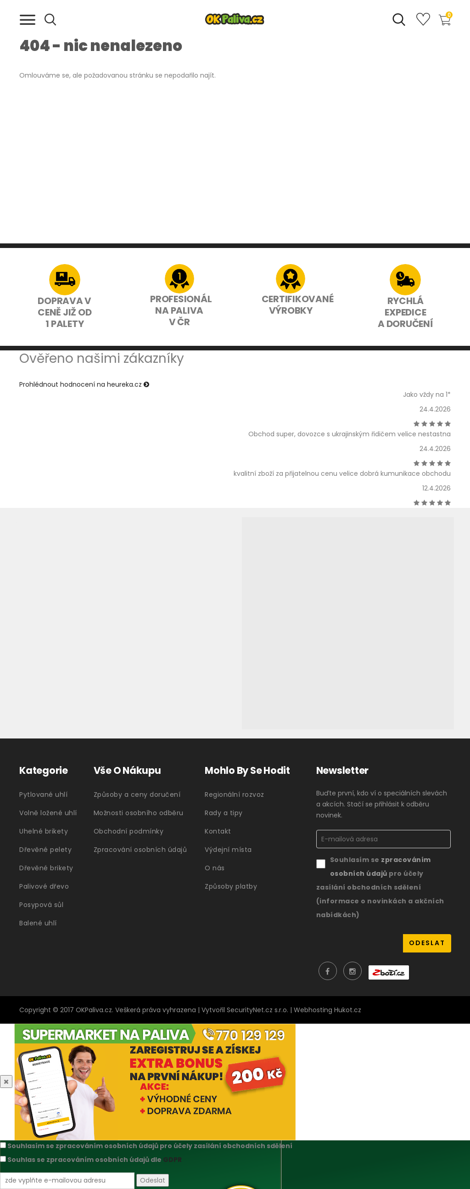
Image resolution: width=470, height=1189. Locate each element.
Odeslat (152, 1180)
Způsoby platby (231, 886)
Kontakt (218, 831)
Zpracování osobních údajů (140, 849)
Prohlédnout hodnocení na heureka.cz (84, 384)
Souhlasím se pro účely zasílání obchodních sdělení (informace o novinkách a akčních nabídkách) (380, 887)
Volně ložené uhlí (48, 812)
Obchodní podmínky (129, 831)
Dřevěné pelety (45, 849)
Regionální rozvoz (234, 794)
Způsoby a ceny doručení (137, 794)
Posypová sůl (41, 904)
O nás (215, 868)
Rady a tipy (224, 812)
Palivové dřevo (44, 886)
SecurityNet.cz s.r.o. (257, 1009)
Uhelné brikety (43, 831)
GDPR (172, 1159)
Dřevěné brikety (46, 868)
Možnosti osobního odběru (139, 812)
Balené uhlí (38, 923)
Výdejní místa (228, 849)
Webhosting (313, 1009)
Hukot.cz (347, 1009)
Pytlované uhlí (43, 794)
